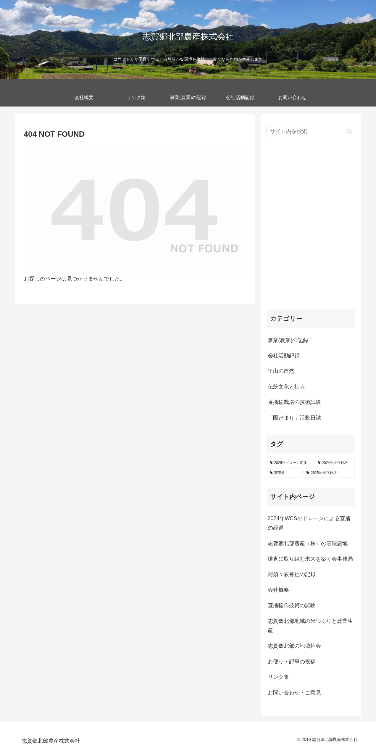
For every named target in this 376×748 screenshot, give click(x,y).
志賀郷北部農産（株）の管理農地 (308, 544)
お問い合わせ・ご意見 (294, 693)
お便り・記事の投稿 (292, 662)
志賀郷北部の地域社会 (294, 646)
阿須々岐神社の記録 (292, 574)
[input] (311, 131)
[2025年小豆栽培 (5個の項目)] (329, 473)
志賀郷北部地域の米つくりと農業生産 (310, 625)
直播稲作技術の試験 (292, 605)
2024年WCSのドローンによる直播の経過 (309, 523)
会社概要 (278, 590)
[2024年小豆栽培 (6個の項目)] (335, 463)
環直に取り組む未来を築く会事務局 (310, 559)
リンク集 (278, 677)
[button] (349, 131)
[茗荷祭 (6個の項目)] (285, 473)
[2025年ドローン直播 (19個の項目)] (290, 463)
